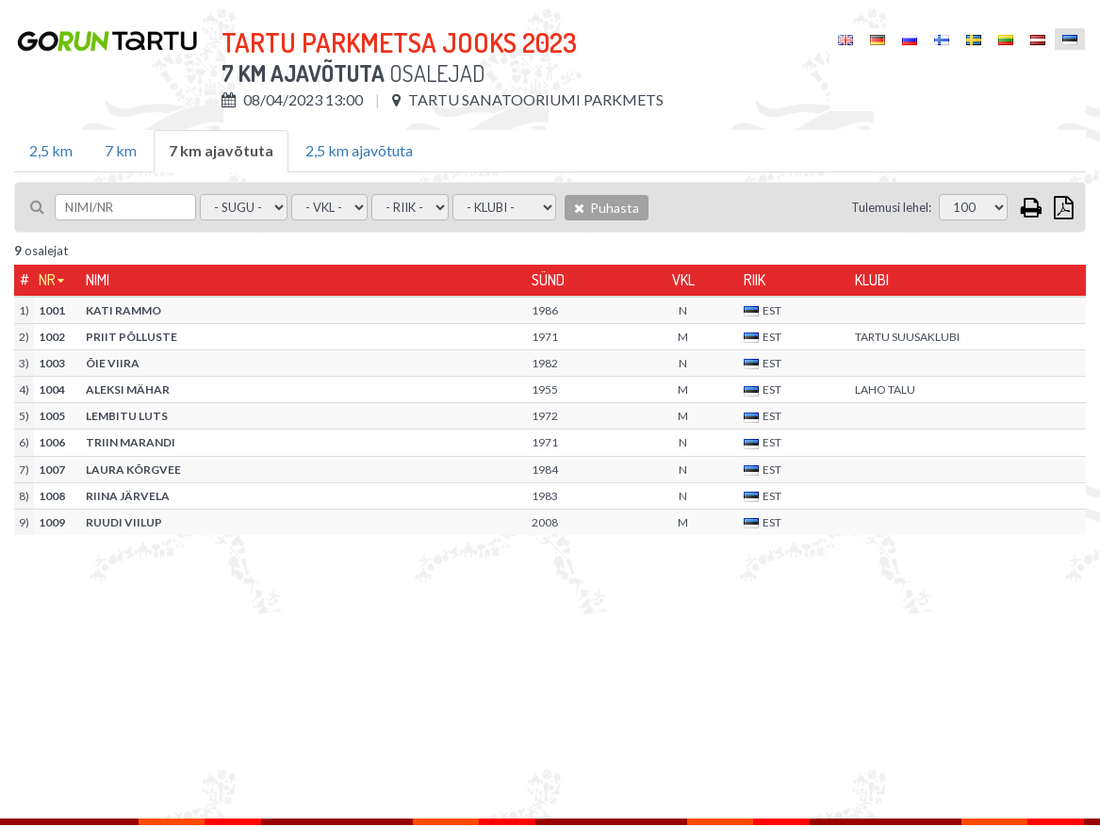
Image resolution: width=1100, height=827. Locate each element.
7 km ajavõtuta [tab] (221, 150)
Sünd (548, 279)
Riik (754, 279)
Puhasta (606, 208)
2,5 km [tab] (51, 150)
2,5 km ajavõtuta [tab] (359, 150)
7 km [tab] (121, 150)
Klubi (872, 279)
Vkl (683, 279)
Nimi (97, 279)
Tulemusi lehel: (891, 207)
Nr (47, 279)
